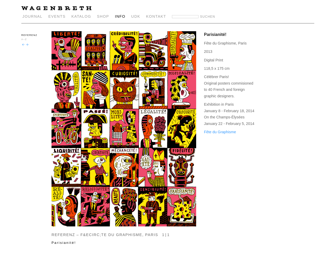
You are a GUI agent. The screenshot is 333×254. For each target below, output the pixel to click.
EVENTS (57, 16)
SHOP (103, 16)
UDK (135, 16)
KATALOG (81, 16)
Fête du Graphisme (220, 132)
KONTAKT (156, 16)
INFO (120, 16)
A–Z (24, 39)
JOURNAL (32, 16)
